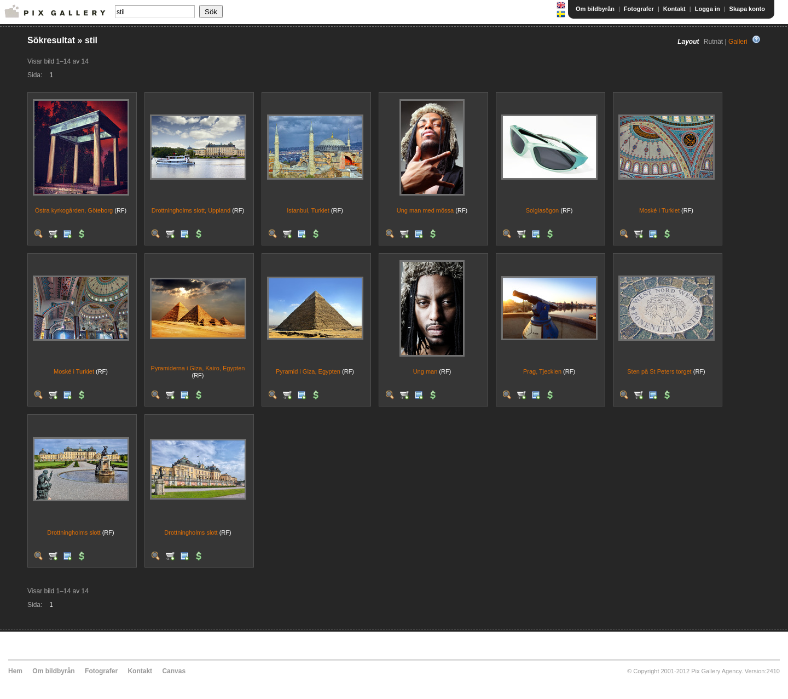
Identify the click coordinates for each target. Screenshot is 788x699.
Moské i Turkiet (659, 210)
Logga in (707, 8)
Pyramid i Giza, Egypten (308, 371)
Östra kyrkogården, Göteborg (74, 210)
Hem (15, 671)
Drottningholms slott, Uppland (191, 210)
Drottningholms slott (73, 532)
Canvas (174, 671)
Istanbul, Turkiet (308, 210)
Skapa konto (747, 8)
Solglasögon (542, 210)
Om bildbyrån (595, 8)
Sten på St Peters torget (659, 371)
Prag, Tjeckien (542, 371)
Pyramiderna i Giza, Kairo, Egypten (198, 368)
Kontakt (674, 8)
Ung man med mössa (425, 210)
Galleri (738, 41)
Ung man (425, 371)
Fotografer (639, 8)
